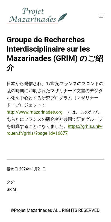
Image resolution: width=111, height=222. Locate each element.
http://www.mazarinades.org (35, 112)
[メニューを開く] (101, 16)
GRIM (11, 189)
